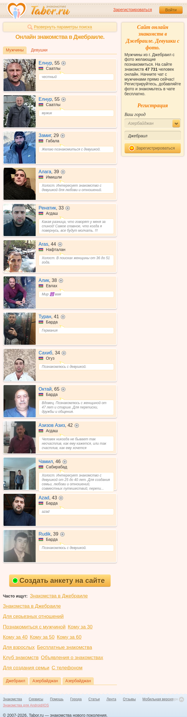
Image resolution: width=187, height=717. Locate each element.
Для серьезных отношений (33, 616)
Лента (111, 699)
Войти (170, 10)
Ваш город (135, 114)
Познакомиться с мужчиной (34, 627)
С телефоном (67, 668)
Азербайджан (45, 680)
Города (76, 699)
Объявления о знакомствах (72, 657)
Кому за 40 (15, 637)
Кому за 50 (42, 637)
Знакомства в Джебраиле (59, 596)
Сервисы (36, 699)
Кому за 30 (80, 627)
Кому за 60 (69, 637)
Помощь (56, 699)
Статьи (94, 699)
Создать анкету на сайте (58, 580)
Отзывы (129, 699)
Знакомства (12, 699)
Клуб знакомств (21, 657)
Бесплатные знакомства (64, 647)
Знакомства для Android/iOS (26, 705)
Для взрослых (19, 647)
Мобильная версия (158, 699)
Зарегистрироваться (132, 9)
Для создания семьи (26, 668)
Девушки (39, 50)
